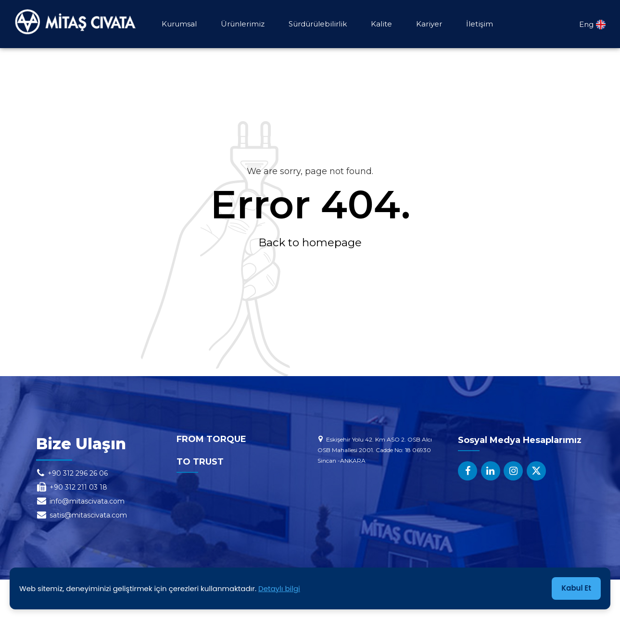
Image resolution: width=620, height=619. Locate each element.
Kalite (381, 23)
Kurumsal (179, 23)
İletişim (479, 23)
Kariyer (429, 23)
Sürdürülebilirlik (318, 23)
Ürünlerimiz (243, 23)
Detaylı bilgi (279, 588)
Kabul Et (576, 588)
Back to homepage (310, 242)
